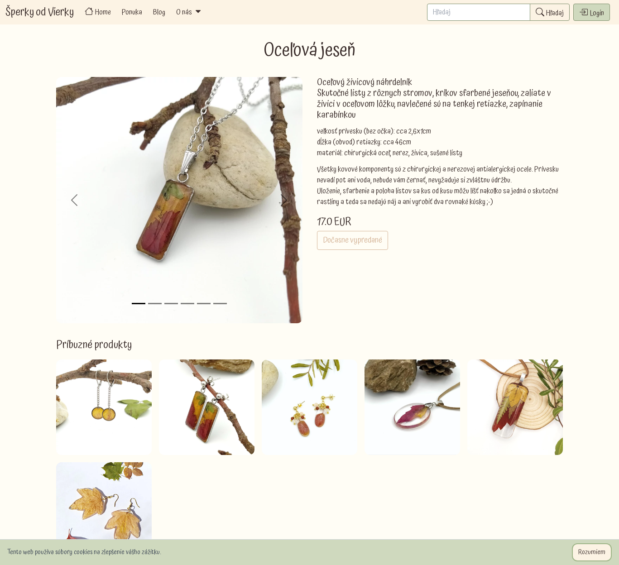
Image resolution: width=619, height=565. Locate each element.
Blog (159, 12)
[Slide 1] (138, 303)
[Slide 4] (187, 303)
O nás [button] (189, 12)
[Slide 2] (155, 303)
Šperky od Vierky (39, 12)
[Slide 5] (204, 303)
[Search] (478, 12)
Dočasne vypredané (352, 240)
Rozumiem (591, 552)
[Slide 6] (220, 303)
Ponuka (132, 12)
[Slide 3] (171, 303)
